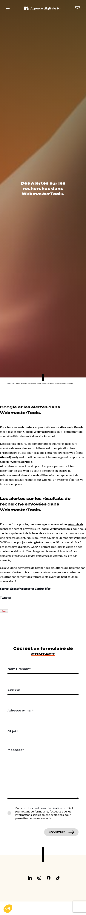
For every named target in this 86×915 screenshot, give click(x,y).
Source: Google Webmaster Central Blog (25, 588)
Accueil (10, 384)
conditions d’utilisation (47, 808)
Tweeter (5, 597)
